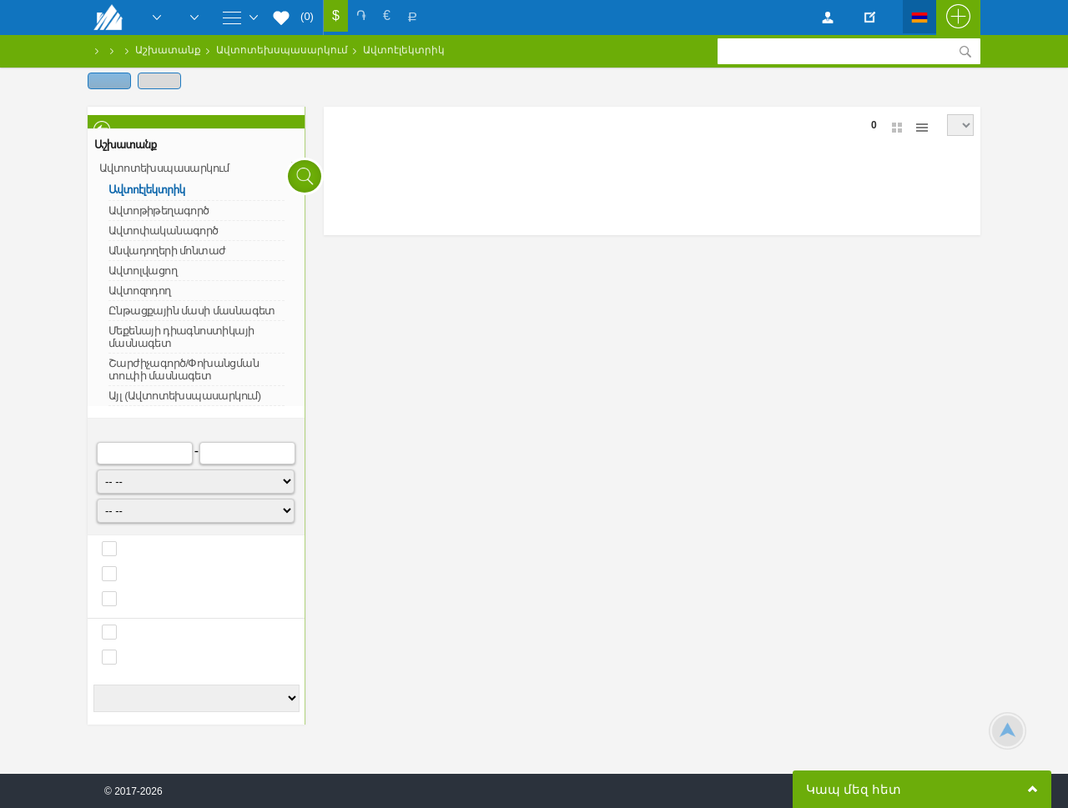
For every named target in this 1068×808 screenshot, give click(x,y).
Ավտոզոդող (139, 290)
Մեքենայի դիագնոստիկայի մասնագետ (181, 336)
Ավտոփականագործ (163, 230)
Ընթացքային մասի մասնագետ (191, 310)
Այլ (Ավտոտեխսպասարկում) (184, 395)
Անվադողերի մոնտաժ (166, 250)
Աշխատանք (168, 50)
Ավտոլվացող (142, 270)
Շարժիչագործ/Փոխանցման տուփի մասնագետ (183, 369)
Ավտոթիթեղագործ (158, 210)
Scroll (1007, 731)
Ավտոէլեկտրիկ (404, 50)
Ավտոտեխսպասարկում (282, 50)
